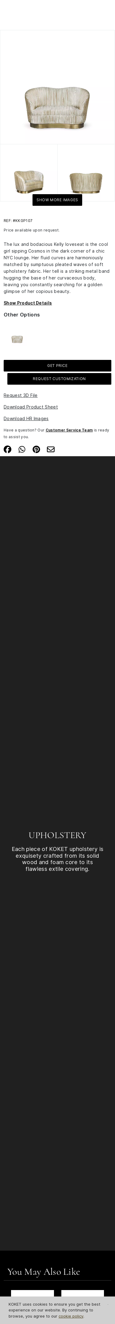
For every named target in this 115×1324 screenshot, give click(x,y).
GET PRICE (57, 365)
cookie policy (71, 1316)
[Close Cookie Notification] (108, 1304)
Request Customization (59, 378)
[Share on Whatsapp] (22, 449)
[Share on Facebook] (7, 449)
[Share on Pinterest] (36, 449)
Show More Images (57, 200)
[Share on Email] (51, 449)
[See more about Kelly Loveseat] (17, 335)
